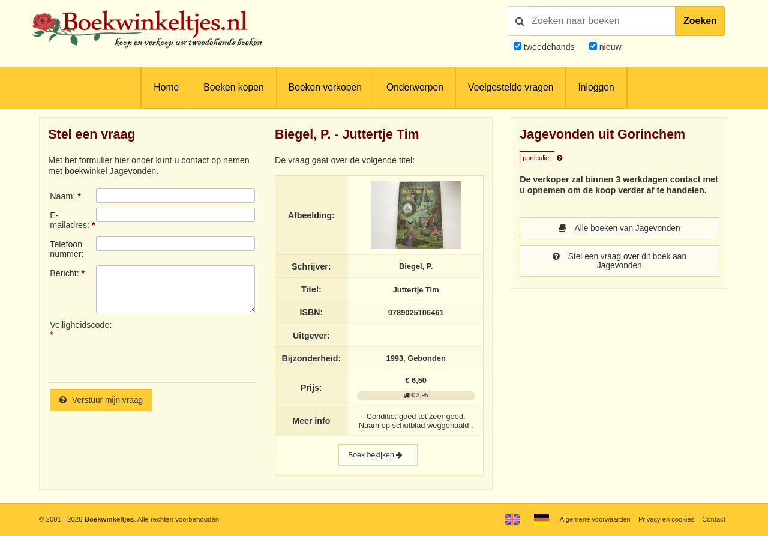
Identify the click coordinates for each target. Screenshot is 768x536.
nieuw (609, 47)
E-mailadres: (69, 220)
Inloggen (596, 87)
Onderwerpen (414, 87)
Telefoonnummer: (66, 249)
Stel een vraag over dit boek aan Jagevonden (619, 262)
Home (166, 87)
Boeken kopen (233, 87)
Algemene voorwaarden (593, 519)
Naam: (62, 196)
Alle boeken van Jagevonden (619, 228)
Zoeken (700, 21)
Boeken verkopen (325, 87)
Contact (713, 519)
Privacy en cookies (665, 519)
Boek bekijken (378, 455)
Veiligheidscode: (73, 325)
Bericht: (64, 273)
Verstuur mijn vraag (102, 400)
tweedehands (549, 47)
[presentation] (196, 346)
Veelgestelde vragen (510, 87)
